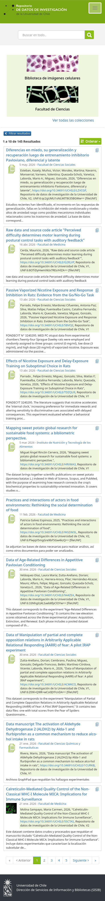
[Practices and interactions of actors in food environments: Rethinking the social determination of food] (11, 518)
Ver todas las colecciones (73, 120)
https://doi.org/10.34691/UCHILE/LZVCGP (59, 190)
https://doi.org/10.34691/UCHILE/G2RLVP (47, 262)
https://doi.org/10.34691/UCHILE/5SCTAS (47, 821)
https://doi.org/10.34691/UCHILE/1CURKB (67, 765)
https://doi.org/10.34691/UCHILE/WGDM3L (48, 532)
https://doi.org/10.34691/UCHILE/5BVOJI (46, 325)
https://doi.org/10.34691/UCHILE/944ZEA (47, 595)
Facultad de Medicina (51, 244)
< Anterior (23, 860)
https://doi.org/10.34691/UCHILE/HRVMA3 (48, 464)
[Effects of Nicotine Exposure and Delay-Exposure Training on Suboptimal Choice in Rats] (11, 375)
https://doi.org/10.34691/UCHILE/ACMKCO (48, 684)
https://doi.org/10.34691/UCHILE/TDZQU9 (47, 392)
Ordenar (90, 141)
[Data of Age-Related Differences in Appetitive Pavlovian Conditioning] (11, 574)
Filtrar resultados (17, 133)
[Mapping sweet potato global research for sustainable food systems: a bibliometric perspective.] (11, 447)
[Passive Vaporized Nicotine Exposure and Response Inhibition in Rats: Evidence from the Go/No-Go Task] (11, 304)
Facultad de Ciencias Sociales (56, 165)
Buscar (89, 35)
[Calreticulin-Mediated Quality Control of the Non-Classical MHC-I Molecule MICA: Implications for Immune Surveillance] (11, 808)
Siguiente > (81, 860)
